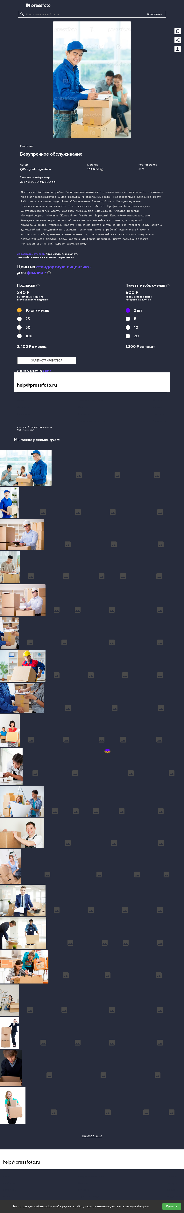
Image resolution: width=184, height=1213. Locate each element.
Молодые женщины (137, 206)
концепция (83, 225)
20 (136, 336)
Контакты (158, 413)
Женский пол (68, 215)
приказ (121, 225)
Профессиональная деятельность (43, 206)
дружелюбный (30, 229)
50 (28, 327)
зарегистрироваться (47, 360)
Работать (99, 206)
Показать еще (92, 1136)
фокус (63, 239)
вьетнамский (45, 243)
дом (124, 220)
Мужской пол (84, 211)
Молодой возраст (33, 215)
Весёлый (133, 211)
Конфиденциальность (91, 399)
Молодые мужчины (128, 201)
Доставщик (28, 192)
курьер (60, 243)
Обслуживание (80, 201)
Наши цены (23, 413)
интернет (109, 225)
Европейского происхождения (130, 215)
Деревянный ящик (115, 192)
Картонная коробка (51, 192)
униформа (88, 239)
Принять (171, 1206)
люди (146, 225)
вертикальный (128, 229)
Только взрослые (79, 206)
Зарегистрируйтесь (31, 254)
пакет (117, 239)
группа (96, 225)
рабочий (111, 229)
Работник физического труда (40, 201)
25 (27, 318)
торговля (134, 225)
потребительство (32, 239)
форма (144, 229)
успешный (55, 225)
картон (89, 234)
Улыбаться (86, 215)
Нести (157, 196)
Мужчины (52, 215)
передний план (52, 229)
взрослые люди (77, 243)
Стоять (55, 211)
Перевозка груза (124, 196)
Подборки (23, 406)
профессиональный (34, 225)
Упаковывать (137, 192)
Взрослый (101, 215)
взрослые (117, 234)
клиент (66, 234)
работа (69, 225)
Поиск (20, 399)
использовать (30, 234)
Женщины (27, 220)
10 (37, 310)
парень (61, 220)
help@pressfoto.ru (37, 385)
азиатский (102, 234)
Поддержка (160, 420)
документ (70, 229)
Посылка (74, 196)
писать (99, 229)
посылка (128, 239)
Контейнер (144, 196)
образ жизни (76, 220)
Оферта (83, 406)
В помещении (103, 211)
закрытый (135, 220)
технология (85, 229)
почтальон (28, 243)
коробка (74, 239)
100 (28, 336)
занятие (157, 225)
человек (41, 220)
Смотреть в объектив (35, 211)
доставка (142, 239)
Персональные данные (91, 420)
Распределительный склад (83, 192)
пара (51, 220)
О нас (20, 420)
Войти (47, 370)
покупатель (146, 234)
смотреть (113, 220)
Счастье (119, 211)
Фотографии (153, 14)
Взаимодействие (103, 201)
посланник (104, 239)
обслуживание (50, 234)
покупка (131, 234)
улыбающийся (96, 220)
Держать (68, 211)
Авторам (158, 406)
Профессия (114, 206)
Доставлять (155, 192)
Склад (62, 196)
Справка (158, 399)
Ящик (64, 201)
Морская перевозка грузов (38, 196)
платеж (78, 234)
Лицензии (83, 413)
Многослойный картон (96, 196)
